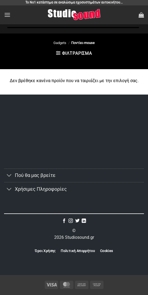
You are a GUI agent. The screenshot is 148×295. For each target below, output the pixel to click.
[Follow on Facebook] (64, 221)
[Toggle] (9, 176)
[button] (7, 14)
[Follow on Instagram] (70, 221)
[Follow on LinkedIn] (84, 221)
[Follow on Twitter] (77, 221)
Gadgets (59, 43)
